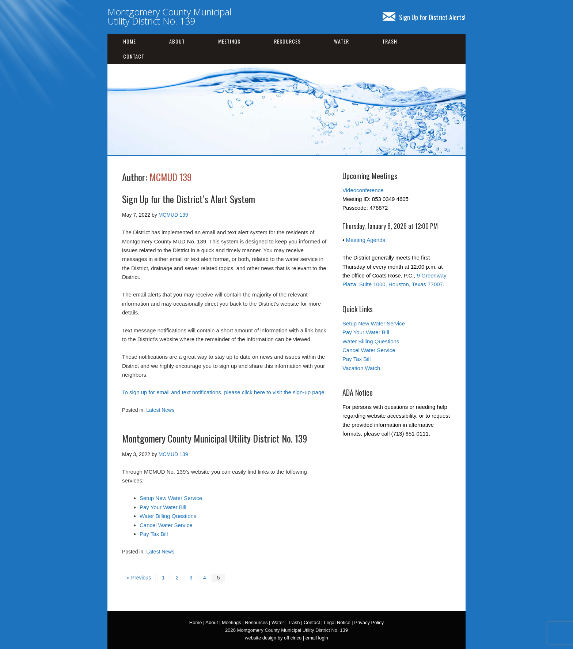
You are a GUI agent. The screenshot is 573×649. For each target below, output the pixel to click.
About (177, 41)
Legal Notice (337, 622)
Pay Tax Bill (154, 534)
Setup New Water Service (171, 498)
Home (129, 41)
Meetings (229, 41)
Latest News (160, 410)
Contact (133, 56)
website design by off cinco (273, 638)
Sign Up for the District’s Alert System (188, 199)
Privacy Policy (369, 622)
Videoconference (362, 190)
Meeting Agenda (365, 240)
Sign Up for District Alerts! (424, 17)
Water (341, 41)
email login (317, 638)
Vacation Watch (361, 368)
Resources (287, 41)
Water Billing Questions (168, 516)
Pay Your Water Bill (163, 507)
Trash (389, 41)
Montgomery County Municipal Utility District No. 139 (169, 16)
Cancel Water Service (166, 525)
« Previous (139, 578)
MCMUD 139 (170, 177)
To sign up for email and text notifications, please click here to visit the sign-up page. (224, 392)
